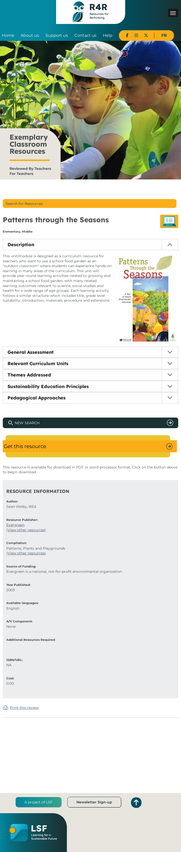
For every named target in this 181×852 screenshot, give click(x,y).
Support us (57, 35)
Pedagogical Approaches (37, 398)
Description (21, 244)
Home (8, 35)
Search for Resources (24, 203)
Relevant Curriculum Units (38, 363)
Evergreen (15, 525)
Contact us (85, 35)
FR (164, 35)
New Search (27, 423)
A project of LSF (38, 802)
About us (30, 35)
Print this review (24, 707)
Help (107, 35)
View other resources (26, 530)
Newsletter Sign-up (94, 802)
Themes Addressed (29, 375)
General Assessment (31, 352)
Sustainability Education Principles (48, 386)
